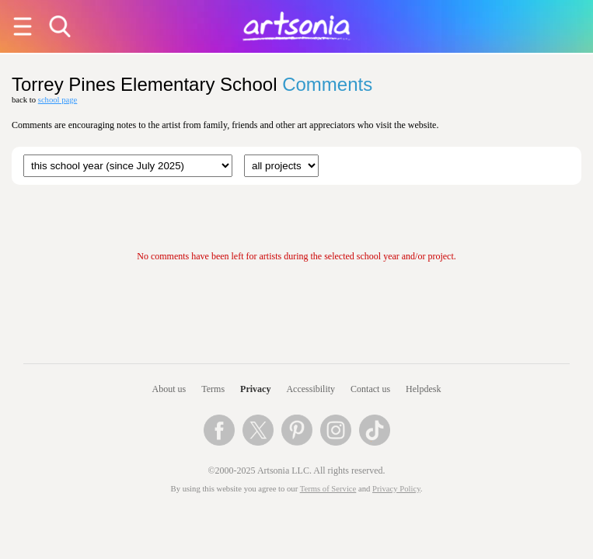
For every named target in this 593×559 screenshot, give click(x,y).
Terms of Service (328, 488)
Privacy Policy (396, 488)
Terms (213, 389)
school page (58, 99)
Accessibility (310, 389)
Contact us (370, 389)
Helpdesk (423, 389)
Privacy (255, 389)
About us (169, 389)
